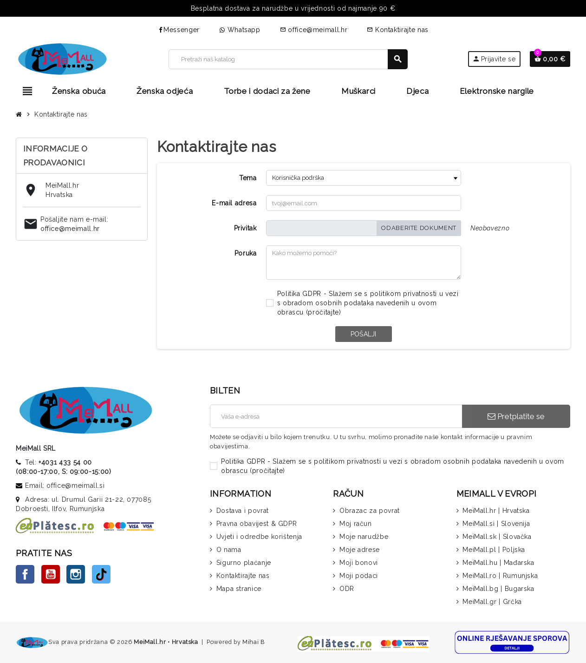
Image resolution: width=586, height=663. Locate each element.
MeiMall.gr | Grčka (492, 601)
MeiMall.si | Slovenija (496, 523)
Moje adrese (359, 549)
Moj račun (355, 523)
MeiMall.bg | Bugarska (498, 588)
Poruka (245, 253)
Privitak (245, 228)
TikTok (101, 574)
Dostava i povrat (242, 510)
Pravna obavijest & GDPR (256, 523)
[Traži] (288, 59)
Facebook (25, 574)
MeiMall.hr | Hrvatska (495, 510)
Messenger (178, 29)
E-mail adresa (234, 203)
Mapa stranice (238, 588)
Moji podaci (358, 575)
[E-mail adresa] (336, 416)
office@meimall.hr (314, 29)
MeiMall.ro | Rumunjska (500, 575)
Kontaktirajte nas (398, 29)
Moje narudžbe (363, 536)
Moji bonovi (358, 562)
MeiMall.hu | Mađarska (498, 562)
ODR (346, 588)
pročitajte (323, 312)
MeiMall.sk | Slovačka (496, 536)
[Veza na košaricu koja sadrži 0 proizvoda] (550, 59)
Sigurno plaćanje (243, 562)
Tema (248, 178)
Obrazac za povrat (369, 510)
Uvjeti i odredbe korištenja (259, 536)
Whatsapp (239, 29)
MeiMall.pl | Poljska (493, 549)
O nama (228, 549)
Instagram (75, 574)
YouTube (50, 574)
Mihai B (253, 641)
